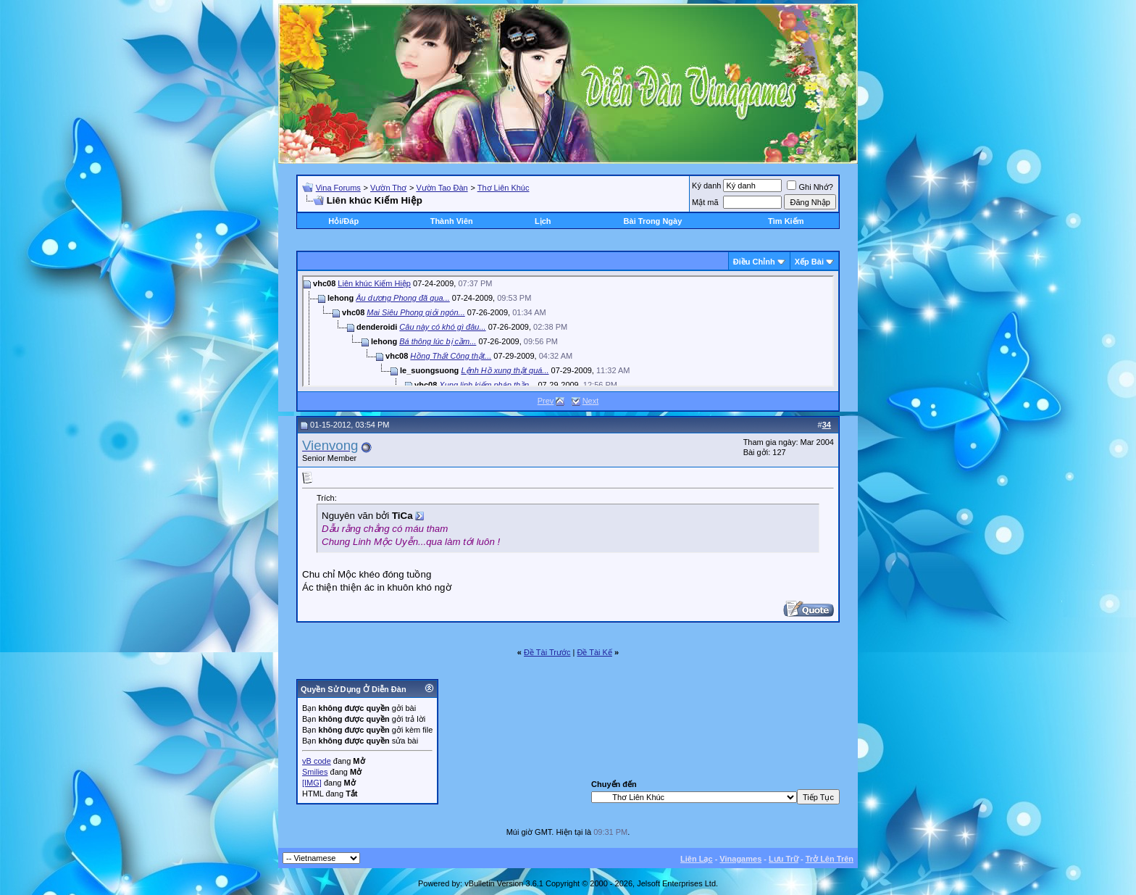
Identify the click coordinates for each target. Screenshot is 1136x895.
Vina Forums (338, 187)
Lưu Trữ (783, 858)
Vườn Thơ (388, 187)
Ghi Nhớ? (809, 187)
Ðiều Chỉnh (754, 261)
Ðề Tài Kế (594, 652)
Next (590, 400)
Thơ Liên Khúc (503, 187)
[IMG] (312, 782)
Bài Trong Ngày (653, 221)
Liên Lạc (696, 858)
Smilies (314, 771)
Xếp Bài (809, 261)
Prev (546, 400)
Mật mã (705, 202)
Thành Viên (451, 221)
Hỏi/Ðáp (343, 221)
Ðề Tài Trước (547, 652)
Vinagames (740, 858)
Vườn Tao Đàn (441, 187)
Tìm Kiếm (785, 221)
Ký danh (706, 185)
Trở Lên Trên (829, 858)
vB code (316, 761)
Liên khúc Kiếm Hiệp (374, 283)
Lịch (543, 221)
